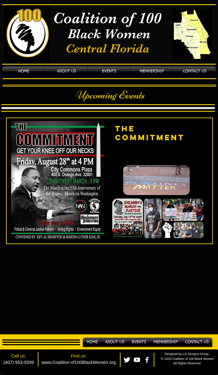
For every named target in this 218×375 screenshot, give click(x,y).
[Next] (206, 180)
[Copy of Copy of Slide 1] (112, 237)
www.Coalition (56, 362)
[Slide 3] (116, 237)
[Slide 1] (102, 237)
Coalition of (95, 18)
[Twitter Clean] (127, 360)
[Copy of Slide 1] (107, 237)
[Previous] (12, 180)
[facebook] (147, 360)
